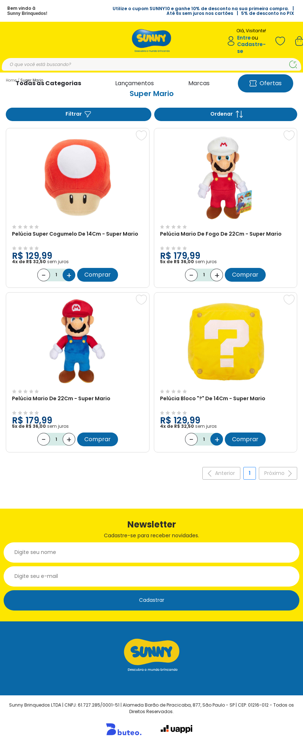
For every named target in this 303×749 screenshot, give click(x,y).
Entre (244, 37)
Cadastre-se (251, 47)
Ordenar (226, 114)
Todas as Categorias (48, 83)
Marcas (199, 83)
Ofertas (265, 83)
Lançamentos (134, 83)
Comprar (97, 274)
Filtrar (79, 114)
